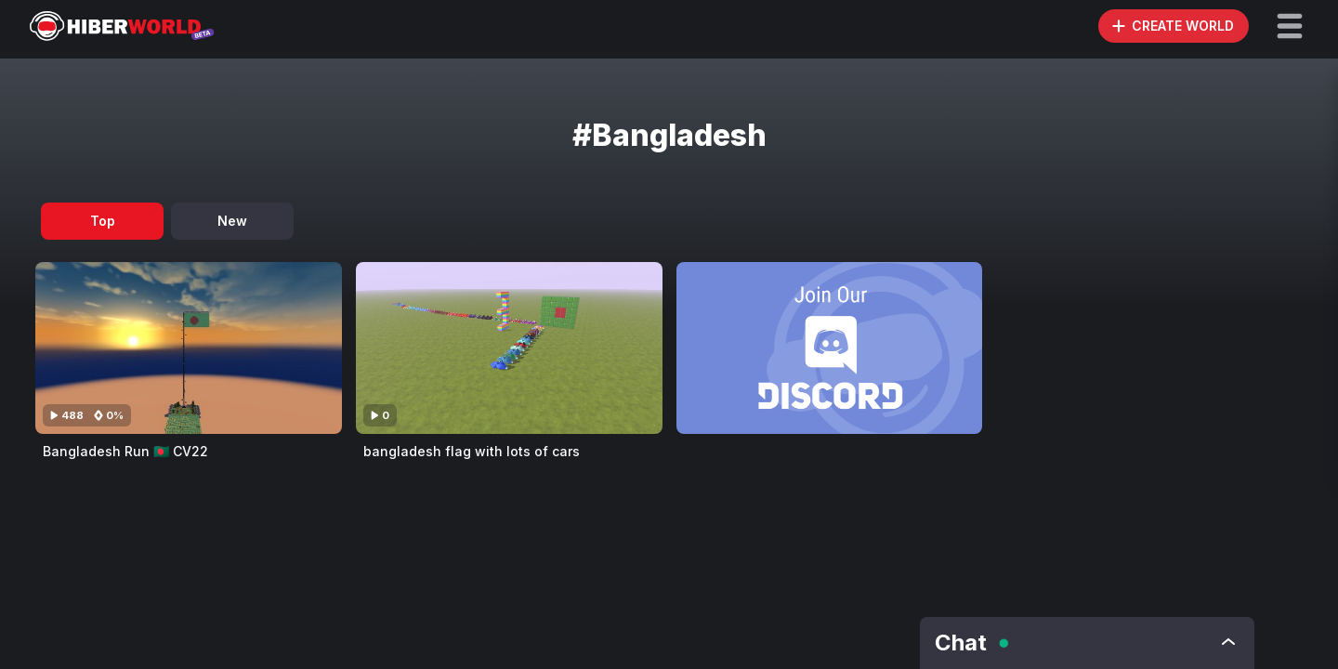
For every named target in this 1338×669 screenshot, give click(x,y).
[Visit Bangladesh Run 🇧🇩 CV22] (188, 348)
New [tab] (232, 221)
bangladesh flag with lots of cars (471, 451)
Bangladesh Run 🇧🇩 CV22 (125, 451)
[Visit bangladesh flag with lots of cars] (509, 348)
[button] (1289, 26)
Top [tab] (102, 221)
